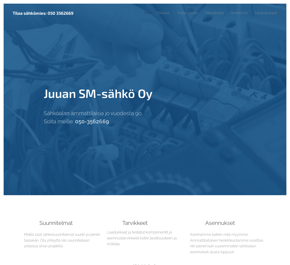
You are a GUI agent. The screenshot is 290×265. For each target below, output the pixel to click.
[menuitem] (138, 13)
